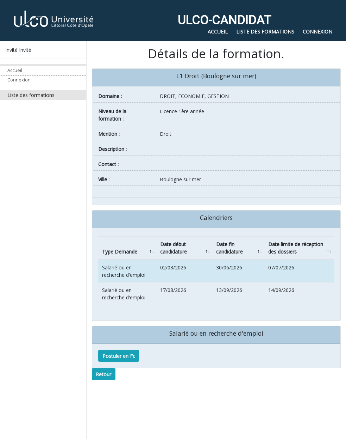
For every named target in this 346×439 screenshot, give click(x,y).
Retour (103, 374)
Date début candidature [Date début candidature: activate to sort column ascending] (173, 248)
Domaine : (110, 96)
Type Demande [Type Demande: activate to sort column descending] (119, 251)
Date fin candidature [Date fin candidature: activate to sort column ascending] (229, 248)
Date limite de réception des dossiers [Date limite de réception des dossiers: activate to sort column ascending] (295, 248)
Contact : (108, 164)
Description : (112, 149)
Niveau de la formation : (112, 115)
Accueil (14, 70)
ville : (103, 179)
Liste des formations (31, 95)
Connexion (19, 80)
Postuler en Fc (118, 356)
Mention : (109, 133)
